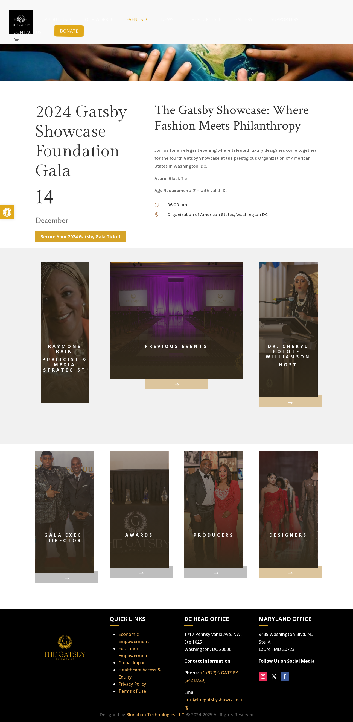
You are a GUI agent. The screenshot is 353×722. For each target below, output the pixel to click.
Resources (204, 19)
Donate (69, 31)
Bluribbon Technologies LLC (155, 715)
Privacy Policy (132, 684)
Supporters (285, 19)
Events (134, 19)
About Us (56, 19)
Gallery (243, 19)
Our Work (96, 19)
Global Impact (132, 663)
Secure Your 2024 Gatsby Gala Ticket (81, 237)
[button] (7, 212)
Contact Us (28, 32)
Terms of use (132, 691)
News (167, 19)
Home (20, 19)
